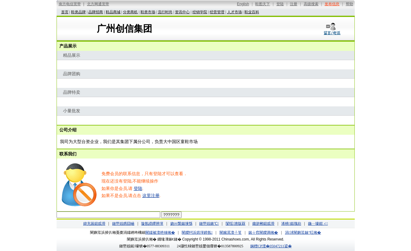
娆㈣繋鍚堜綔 (181, 223)
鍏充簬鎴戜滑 (94, 223)
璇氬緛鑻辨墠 (152, 223)
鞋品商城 (113, 12)
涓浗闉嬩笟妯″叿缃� (303, 232)
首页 (65, 12)
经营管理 (217, 12)
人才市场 (234, 12)
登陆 (138, 188)
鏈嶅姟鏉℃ (209, 223)
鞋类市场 (147, 12)
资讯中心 (182, 12)
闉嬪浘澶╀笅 (230, 232)
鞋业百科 (251, 12)
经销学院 (199, 12)
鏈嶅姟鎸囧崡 (123, 223)
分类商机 (130, 12)
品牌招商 (95, 12)
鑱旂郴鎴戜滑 (263, 223)
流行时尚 (165, 12)
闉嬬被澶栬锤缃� (160, 232)
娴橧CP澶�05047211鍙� (270, 246)
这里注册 (151, 195)
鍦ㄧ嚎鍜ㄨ (318, 223)
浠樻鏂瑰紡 (291, 223)
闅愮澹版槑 (235, 223)
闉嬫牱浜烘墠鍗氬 (197, 232)
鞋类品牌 (78, 12)
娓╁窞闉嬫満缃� (263, 232)
